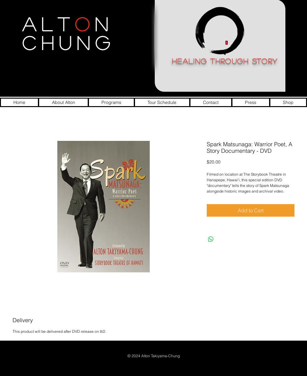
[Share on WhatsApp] (211, 239)
